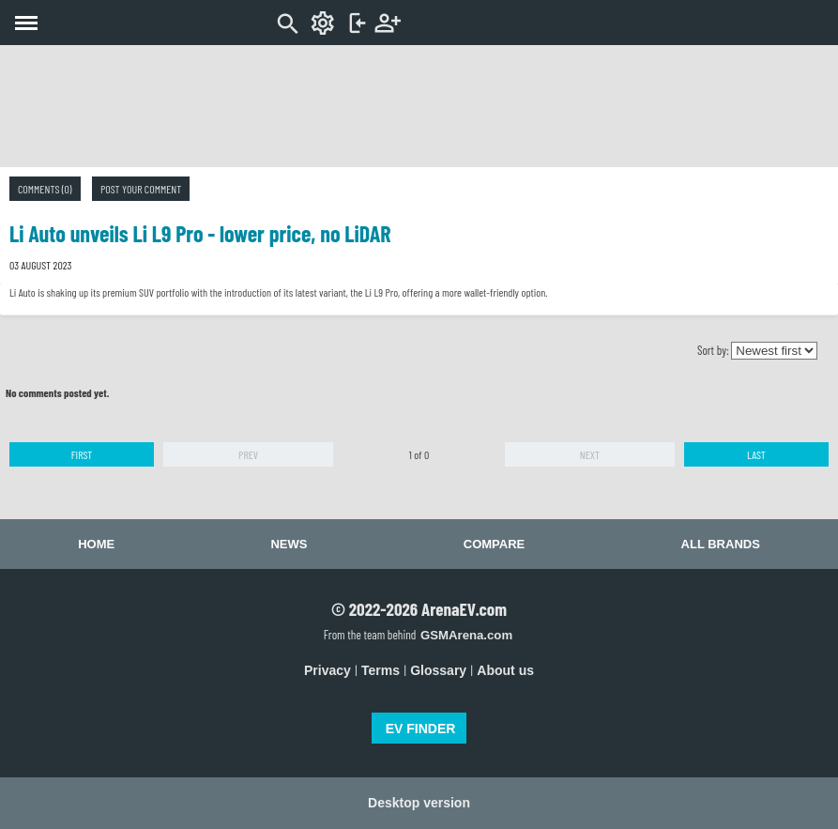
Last (756, 454)
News (288, 544)
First (82, 454)
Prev (248, 454)
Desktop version (419, 802)
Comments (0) (45, 188)
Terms (380, 670)
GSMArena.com (466, 635)
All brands (720, 544)
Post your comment (140, 188)
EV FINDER (421, 728)
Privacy (327, 670)
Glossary (438, 670)
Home (96, 544)
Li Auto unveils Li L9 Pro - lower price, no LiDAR (200, 233)
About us (505, 670)
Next (590, 454)
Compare (494, 544)
